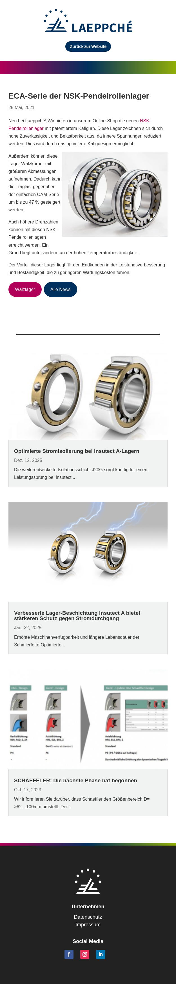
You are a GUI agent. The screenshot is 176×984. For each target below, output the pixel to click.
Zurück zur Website (88, 46)
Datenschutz (88, 917)
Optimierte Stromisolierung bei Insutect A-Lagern (76, 451)
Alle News (60, 289)
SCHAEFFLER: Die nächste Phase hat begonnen (75, 780)
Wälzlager (25, 289)
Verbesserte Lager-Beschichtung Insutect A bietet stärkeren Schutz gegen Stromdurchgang (77, 615)
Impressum (88, 924)
